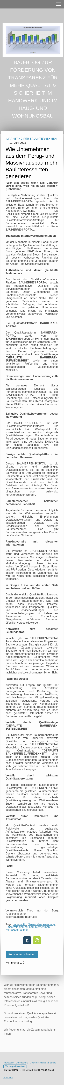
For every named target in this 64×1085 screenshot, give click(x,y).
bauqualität (19, 924)
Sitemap (52, 1062)
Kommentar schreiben (22, 954)
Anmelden (8, 1077)
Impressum (8, 1062)
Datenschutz (22, 1062)
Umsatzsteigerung (17, 927)
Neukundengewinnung (41, 924)
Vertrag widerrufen (15, 1066)
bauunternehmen (39, 927)
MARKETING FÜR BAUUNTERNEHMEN (31, 138)
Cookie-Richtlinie (38, 1062)
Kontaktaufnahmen (17, 929)
